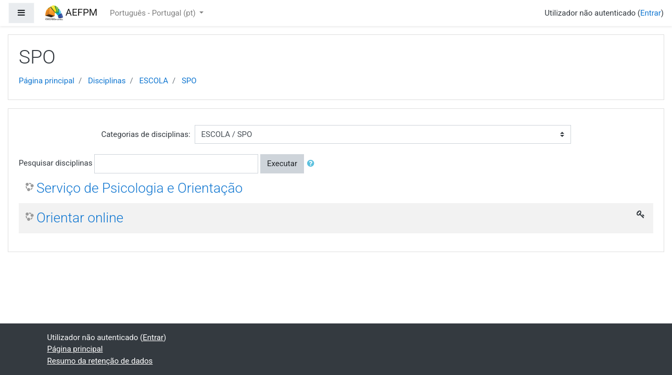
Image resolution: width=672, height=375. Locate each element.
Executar (282, 163)
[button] (313, 163)
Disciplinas (107, 80)
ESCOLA (153, 80)
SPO (189, 80)
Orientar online (79, 218)
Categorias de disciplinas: (145, 134)
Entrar (650, 13)
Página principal (46, 80)
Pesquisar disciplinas (55, 163)
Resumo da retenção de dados (100, 361)
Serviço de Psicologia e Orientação (139, 188)
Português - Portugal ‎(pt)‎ (153, 13)
